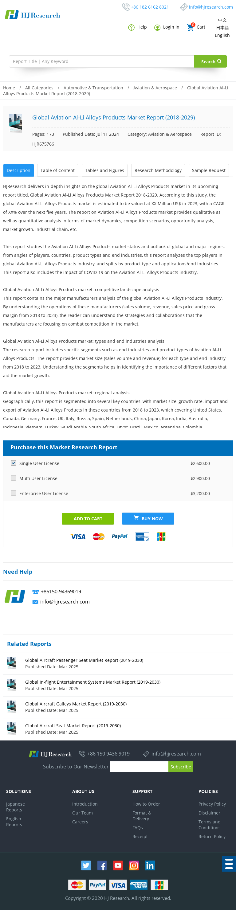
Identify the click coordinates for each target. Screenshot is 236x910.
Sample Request (208, 170)
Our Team (82, 812)
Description (18, 170)
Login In (166, 27)
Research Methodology (157, 170)
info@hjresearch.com (211, 7)
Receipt (140, 836)
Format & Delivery (141, 815)
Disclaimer (209, 812)
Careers (80, 821)
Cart (196, 27)
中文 (222, 20)
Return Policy (212, 836)
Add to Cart (88, 518)
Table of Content (57, 170)
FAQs (137, 827)
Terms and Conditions (210, 824)
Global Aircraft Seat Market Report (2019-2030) (73, 725)
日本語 (222, 27)
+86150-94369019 (61, 591)
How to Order (146, 803)
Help (137, 27)
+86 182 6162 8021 (150, 7)
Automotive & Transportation (93, 88)
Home (9, 88)
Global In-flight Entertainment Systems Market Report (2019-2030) (92, 681)
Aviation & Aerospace (155, 88)
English (222, 35)
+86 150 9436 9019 (108, 753)
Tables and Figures (104, 170)
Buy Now (148, 518)
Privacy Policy (212, 803)
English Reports (14, 821)
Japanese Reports (15, 806)
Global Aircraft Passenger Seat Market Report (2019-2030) (84, 659)
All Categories (39, 88)
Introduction (85, 803)
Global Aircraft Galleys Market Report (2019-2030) (76, 703)
